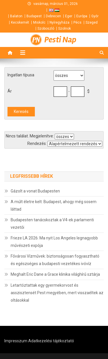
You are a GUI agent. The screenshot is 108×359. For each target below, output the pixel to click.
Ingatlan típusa (20, 75)
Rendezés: (37, 143)
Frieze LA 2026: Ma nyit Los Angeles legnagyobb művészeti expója (54, 242)
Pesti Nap (60, 40)
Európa (81, 16)
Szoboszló (45, 29)
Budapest (34, 16)
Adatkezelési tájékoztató (51, 341)
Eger (68, 16)
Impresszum (15, 341)
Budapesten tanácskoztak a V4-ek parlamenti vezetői (52, 224)
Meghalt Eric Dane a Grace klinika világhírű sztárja (55, 274)
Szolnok (64, 29)
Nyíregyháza (59, 22)
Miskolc (39, 22)
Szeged (92, 22)
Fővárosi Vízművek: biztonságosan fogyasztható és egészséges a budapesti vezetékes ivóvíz (55, 260)
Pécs (77, 22)
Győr (94, 16)
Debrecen (53, 16)
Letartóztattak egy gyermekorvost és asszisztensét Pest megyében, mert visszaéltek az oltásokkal (57, 293)
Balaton (16, 16)
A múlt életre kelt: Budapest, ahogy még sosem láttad (53, 205)
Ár (9, 91)
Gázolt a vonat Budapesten (35, 191)
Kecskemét (20, 22)
